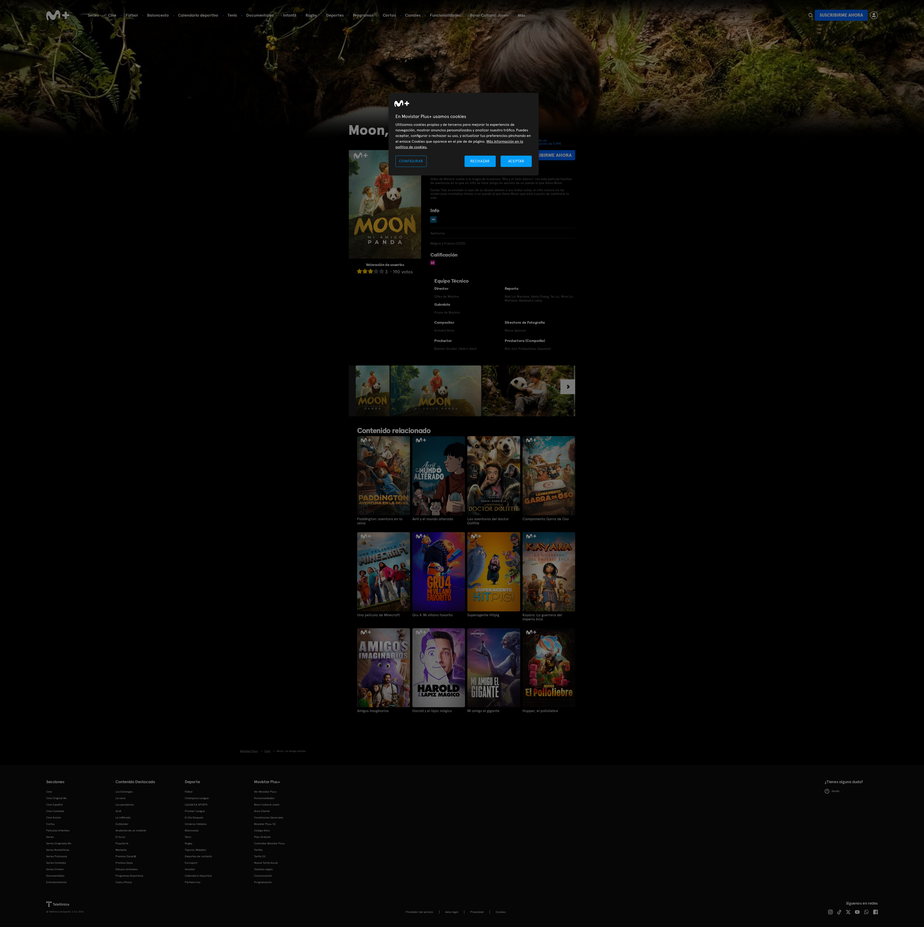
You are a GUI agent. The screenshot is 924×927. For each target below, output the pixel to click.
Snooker (190, 869)
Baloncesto (158, 15)
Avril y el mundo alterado (432, 519)
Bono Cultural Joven (489, 15)
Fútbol (132, 15)
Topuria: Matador (195, 850)
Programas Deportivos (129, 875)
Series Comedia (56, 862)
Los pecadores (125, 804)
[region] (464, 134)
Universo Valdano (196, 824)
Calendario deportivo (198, 15)
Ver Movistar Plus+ (265, 791)
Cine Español (54, 804)
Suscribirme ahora (841, 15)
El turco (120, 837)
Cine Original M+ (56, 798)
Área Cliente (262, 811)
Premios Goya (124, 862)
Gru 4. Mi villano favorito (432, 615)
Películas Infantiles (58, 830)
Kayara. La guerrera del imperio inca (542, 617)
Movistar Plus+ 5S (265, 824)
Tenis (232, 15)
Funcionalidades (445, 15)
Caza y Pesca (124, 882)
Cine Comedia (55, 811)
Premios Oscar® (126, 856)
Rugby (311, 15)
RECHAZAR (480, 161)
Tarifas (258, 850)
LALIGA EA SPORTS (196, 804)
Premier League (195, 811)
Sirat (118, 811)
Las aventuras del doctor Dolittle (488, 521)
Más (521, 15)
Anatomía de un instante (131, 830)
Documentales (260, 15)
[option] (373, 390)
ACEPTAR (516, 161)
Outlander (122, 824)
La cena (120, 798)
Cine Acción (53, 817)
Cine (112, 15)
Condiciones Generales (268, 817)
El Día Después (194, 817)
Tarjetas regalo (263, 869)
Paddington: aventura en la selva (379, 521)
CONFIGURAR (411, 161)
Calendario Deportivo (198, 875)
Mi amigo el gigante (483, 711)
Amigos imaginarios (373, 711)
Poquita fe (122, 843)
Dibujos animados (127, 869)
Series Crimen (55, 869)
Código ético (262, 830)
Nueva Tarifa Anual (266, 862)
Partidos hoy (192, 882)
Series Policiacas (56, 856)
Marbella (121, 850)
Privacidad (476, 912)
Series (93, 15)
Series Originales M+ (59, 843)
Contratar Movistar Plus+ (269, 843)
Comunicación (263, 875)
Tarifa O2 (260, 856)
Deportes (335, 15)
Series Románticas (57, 850)
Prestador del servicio (419, 912)
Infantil (289, 15)
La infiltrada (123, 817)
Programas (363, 15)
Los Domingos (124, 791)
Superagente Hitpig (483, 615)
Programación (263, 882)
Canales (413, 15)
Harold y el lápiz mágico (432, 711)
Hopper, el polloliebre (540, 711)
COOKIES (501, 912)
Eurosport (191, 862)
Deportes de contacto (198, 856)
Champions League (197, 798)
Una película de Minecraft (378, 615)
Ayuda (832, 791)
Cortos (389, 15)
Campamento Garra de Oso (546, 519)
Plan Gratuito (262, 837)
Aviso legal (451, 912)
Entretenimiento (56, 882)
